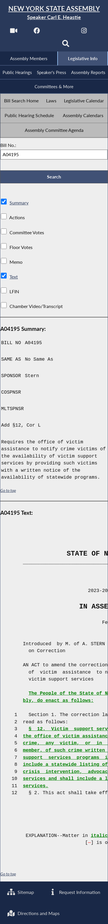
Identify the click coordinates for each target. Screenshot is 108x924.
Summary (19, 203)
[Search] (65, 45)
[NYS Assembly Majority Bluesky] (42, 45)
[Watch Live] (13, 32)
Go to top (8, 491)
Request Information (74, 892)
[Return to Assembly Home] (54, 13)
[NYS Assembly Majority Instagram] (83, 32)
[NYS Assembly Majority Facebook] (37, 32)
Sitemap (20, 892)
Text (14, 277)
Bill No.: (8, 145)
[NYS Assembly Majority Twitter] (60, 32)
